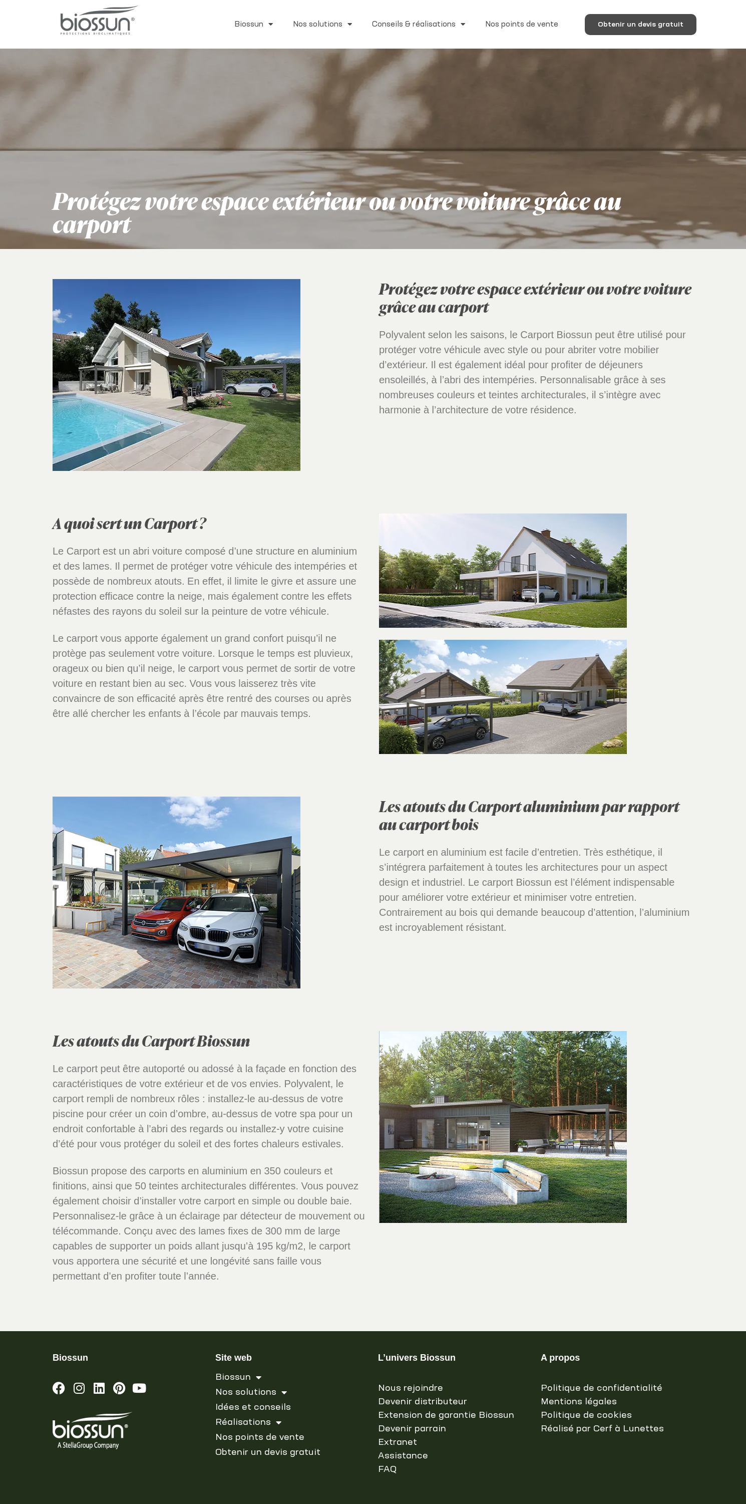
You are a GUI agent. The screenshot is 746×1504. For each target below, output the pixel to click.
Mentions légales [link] (579, 1401)
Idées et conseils (253, 1407)
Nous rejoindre (410, 1388)
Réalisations (248, 1422)
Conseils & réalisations (418, 24)
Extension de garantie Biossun (446, 1415)
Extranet (397, 1442)
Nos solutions (322, 24)
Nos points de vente (521, 24)
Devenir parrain (412, 1428)
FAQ (387, 1469)
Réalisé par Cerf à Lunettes (602, 1428)
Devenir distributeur (422, 1401)
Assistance (403, 1455)
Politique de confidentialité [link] (601, 1388)
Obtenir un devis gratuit (267, 1452)
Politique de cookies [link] (586, 1415)
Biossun (253, 24)
